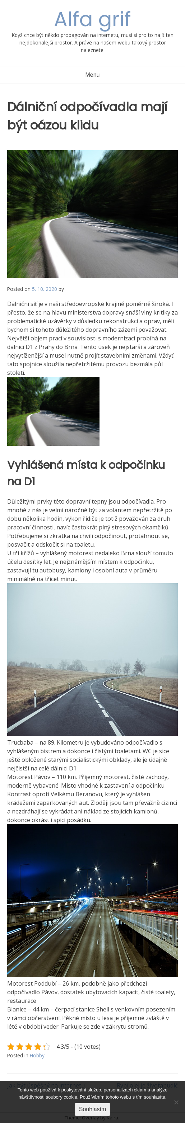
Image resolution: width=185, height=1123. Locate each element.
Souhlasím (92, 1109)
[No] (176, 1102)
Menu (92, 75)
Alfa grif (92, 19)
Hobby (37, 1055)
